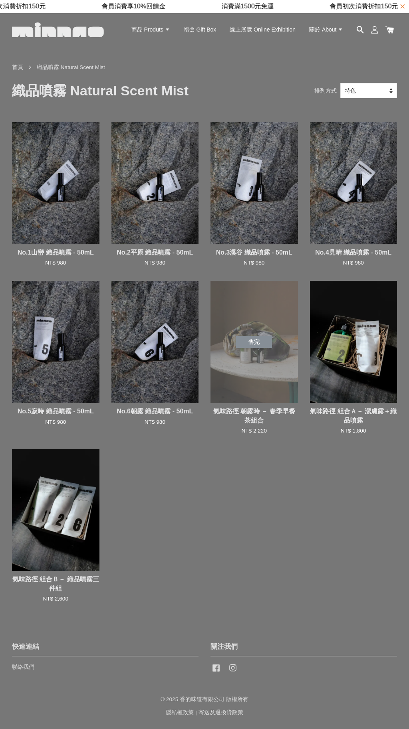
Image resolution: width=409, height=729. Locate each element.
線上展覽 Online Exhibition (263, 29)
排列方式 (325, 90)
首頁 (17, 67)
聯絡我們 (23, 667)
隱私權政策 (180, 712)
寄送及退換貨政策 (221, 712)
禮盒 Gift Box (200, 29)
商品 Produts (150, 29)
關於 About (326, 29)
